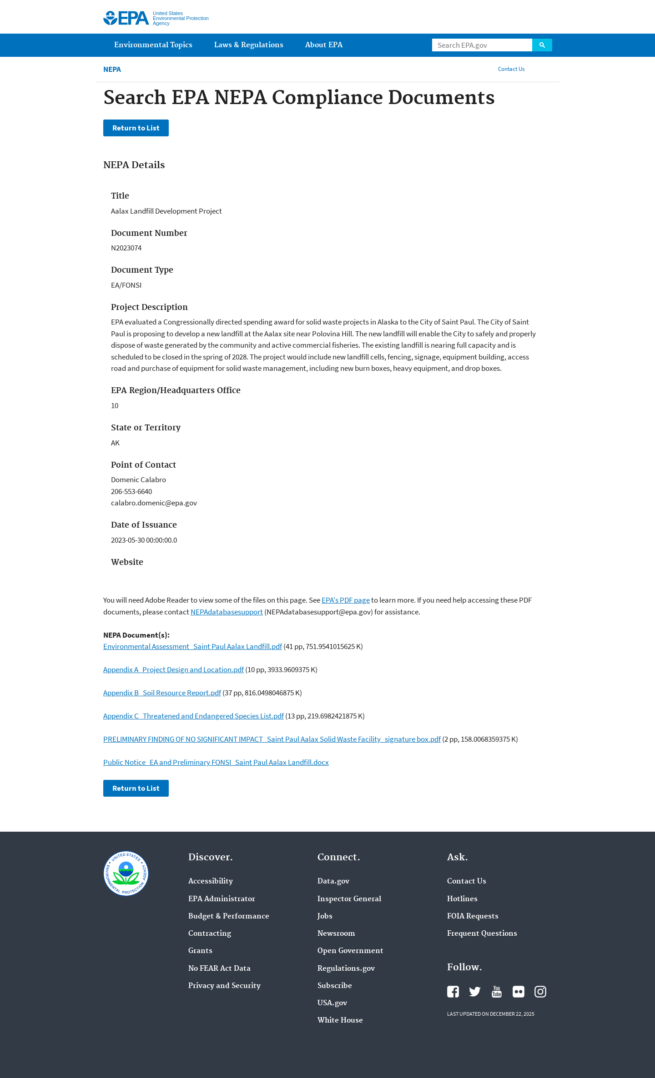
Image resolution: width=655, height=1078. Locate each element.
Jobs (325, 917)
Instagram (540, 992)
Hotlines (462, 899)
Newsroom (336, 934)
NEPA (112, 69)
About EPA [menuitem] (324, 45)
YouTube (497, 992)
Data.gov (333, 882)
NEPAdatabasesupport (227, 612)
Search (542, 45)
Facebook (453, 992)
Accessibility (210, 882)
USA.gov (332, 1003)
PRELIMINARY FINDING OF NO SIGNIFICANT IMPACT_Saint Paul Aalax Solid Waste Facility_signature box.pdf (272, 739)
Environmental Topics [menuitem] (153, 45)
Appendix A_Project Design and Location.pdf (173, 669)
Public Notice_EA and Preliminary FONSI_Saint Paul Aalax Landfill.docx (216, 762)
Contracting (209, 934)
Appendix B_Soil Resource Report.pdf (162, 693)
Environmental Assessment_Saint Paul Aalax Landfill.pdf (192, 646)
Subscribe (334, 986)
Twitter (475, 992)
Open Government (350, 951)
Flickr (518, 992)
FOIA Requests (473, 917)
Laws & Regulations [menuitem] (248, 45)
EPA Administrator (221, 899)
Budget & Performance (228, 917)
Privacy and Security (224, 986)
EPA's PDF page (346, 600)
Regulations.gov (346, 969)
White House (340, 1021)
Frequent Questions (482, 934)
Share (542, 69)
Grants (200, 951)
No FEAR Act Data (219, 969)
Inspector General (349, 899)
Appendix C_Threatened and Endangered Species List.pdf (193, 716)
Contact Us (511, 69)
